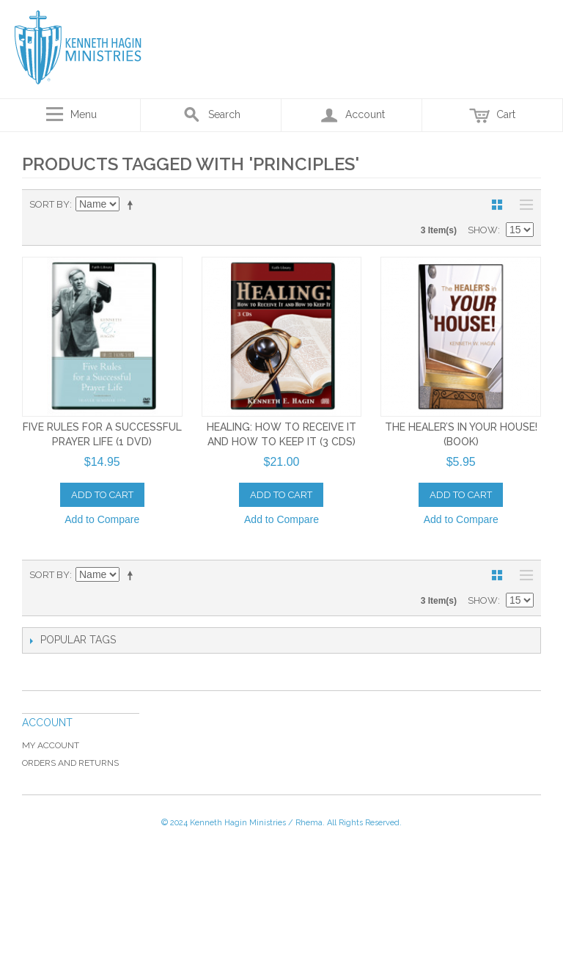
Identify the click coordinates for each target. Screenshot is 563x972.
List (523, 205)
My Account (50, 745)
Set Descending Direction (133, 205)
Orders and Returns (70, 763)
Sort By (49, 204)
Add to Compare (102, 519)
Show (483, 229)
